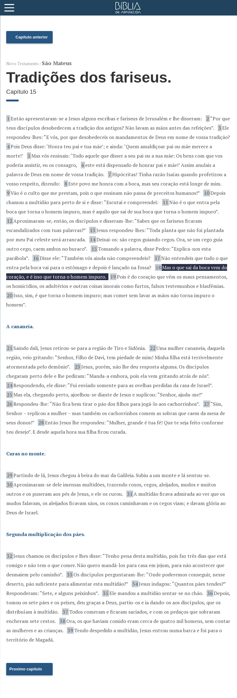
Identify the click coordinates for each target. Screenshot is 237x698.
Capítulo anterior (31, 37)
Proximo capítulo (25, 669)
